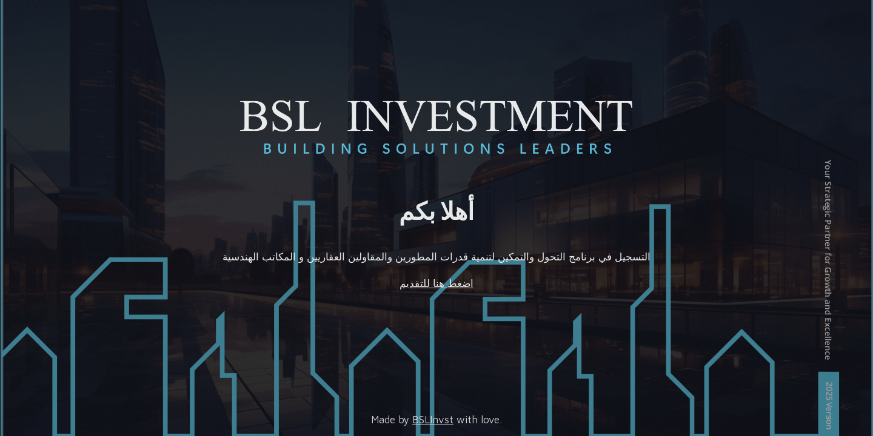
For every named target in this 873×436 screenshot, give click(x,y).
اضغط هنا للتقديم (436, 283)
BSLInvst (432, 420)
